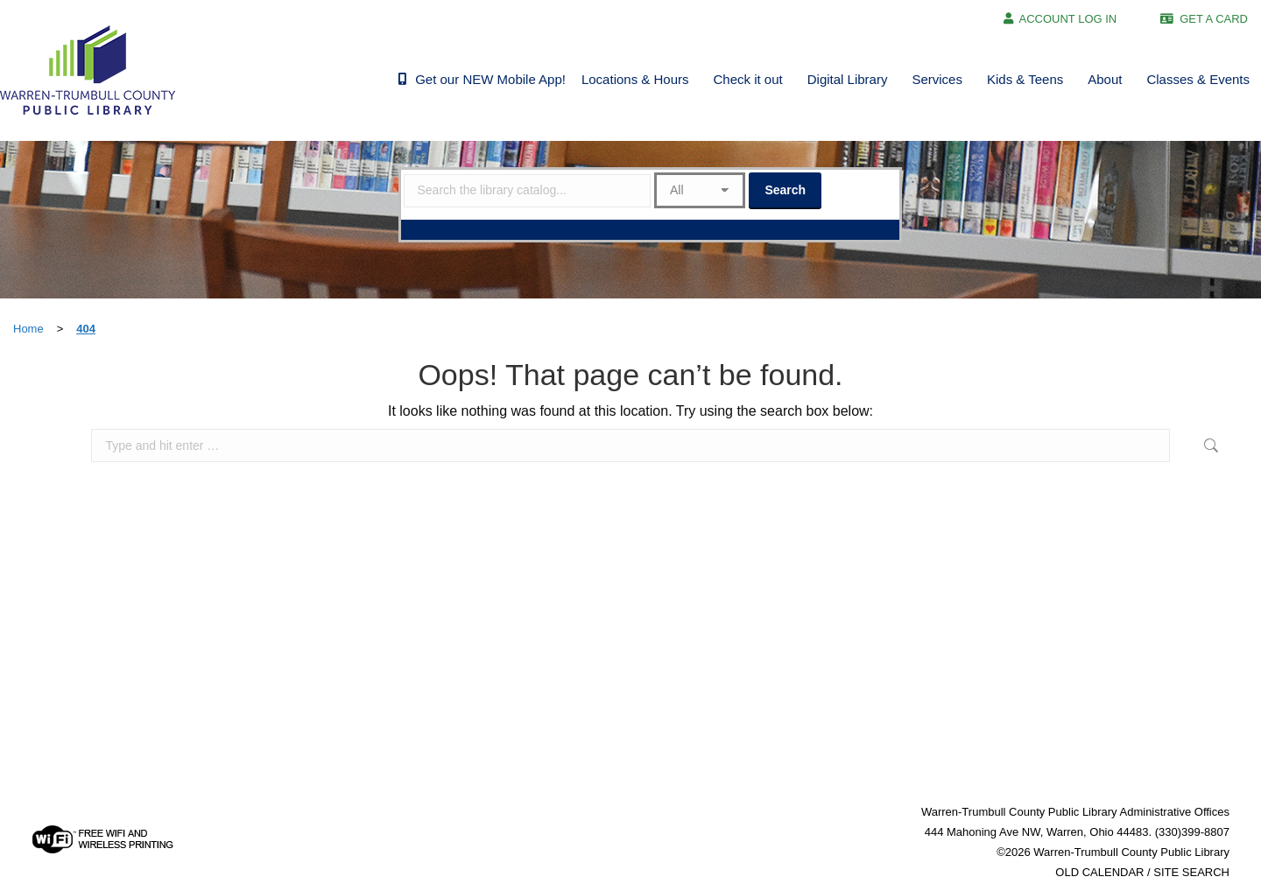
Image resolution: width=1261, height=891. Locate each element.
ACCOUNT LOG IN (1068, 18)
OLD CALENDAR (1099, 872)
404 (85, 328)
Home (28, 328)
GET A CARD (1214, 18)
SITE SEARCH (1191, 872)
